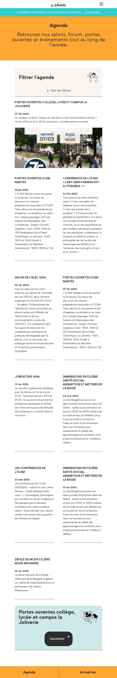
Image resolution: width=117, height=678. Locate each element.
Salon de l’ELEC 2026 (30, 277)
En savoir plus (92, 12)
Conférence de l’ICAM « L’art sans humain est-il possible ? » (81, 182)
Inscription (57, 638)
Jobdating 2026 (27, 376)
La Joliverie (58, 4)
